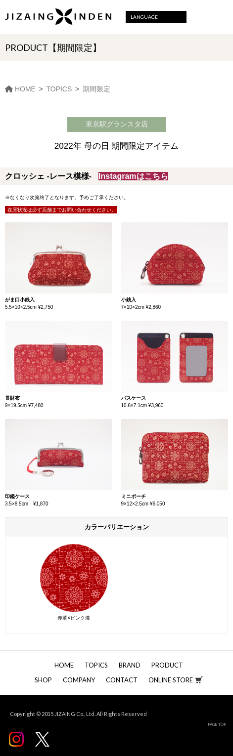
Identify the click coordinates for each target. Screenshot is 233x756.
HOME (64, 665)
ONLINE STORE (170, 680)
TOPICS (96, 665)
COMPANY (79, 680)
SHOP (43, 680)
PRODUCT (167, 665)
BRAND (129, 665)
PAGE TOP (217, 724)
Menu (219, 17)
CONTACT (122, 680)
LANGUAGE (144, 17)
